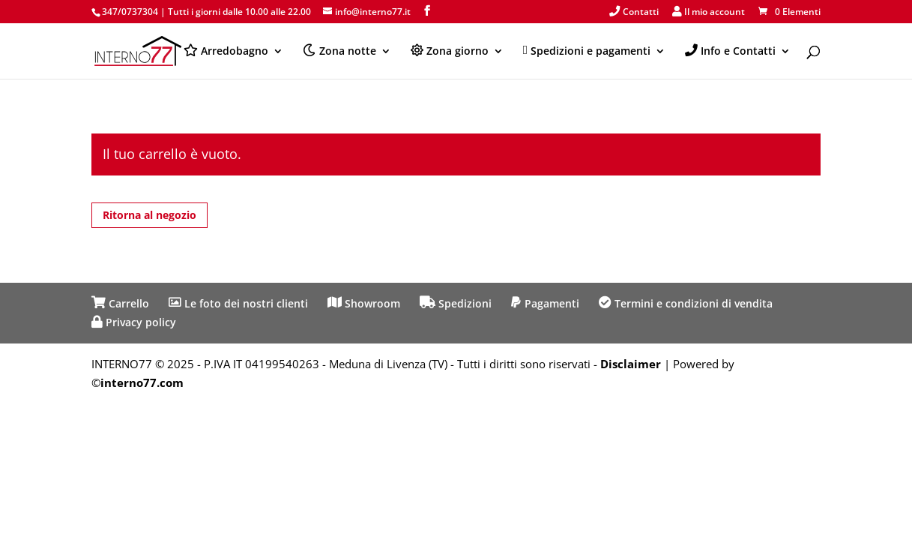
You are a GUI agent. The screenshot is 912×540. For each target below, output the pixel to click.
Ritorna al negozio (149, 215)
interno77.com (142, 382)
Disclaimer (630, 363)
